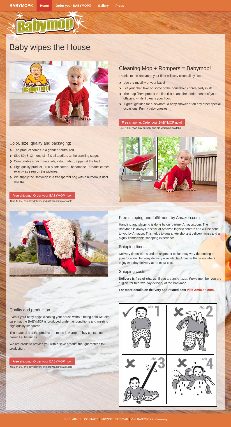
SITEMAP (121, 419)
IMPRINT (107, 419)
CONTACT (91, 419)
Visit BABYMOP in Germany (149, 419)
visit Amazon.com (200, 290)
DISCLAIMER (72, 419)
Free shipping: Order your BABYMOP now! (152, 122)
